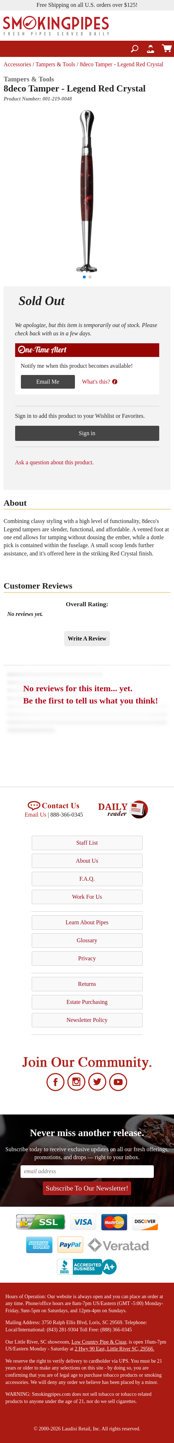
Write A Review (87, 638)
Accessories (17, 64)
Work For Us (87, 897)
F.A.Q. (87, 879)
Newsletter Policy (86, 1020)
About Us (87, 861)
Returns (87, 984)
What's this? (100, 381)
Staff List (87, 843)
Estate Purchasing (86, 1002)
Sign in (87, 433)
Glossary (87, 940)
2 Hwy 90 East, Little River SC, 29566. (114, 1349)
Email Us (35, 815)
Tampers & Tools (55, 64)
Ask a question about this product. (54, 462)
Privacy (87, 958)
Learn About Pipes (87, 922)
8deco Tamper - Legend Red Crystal (121, 64)
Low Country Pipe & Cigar (98, 1342)
